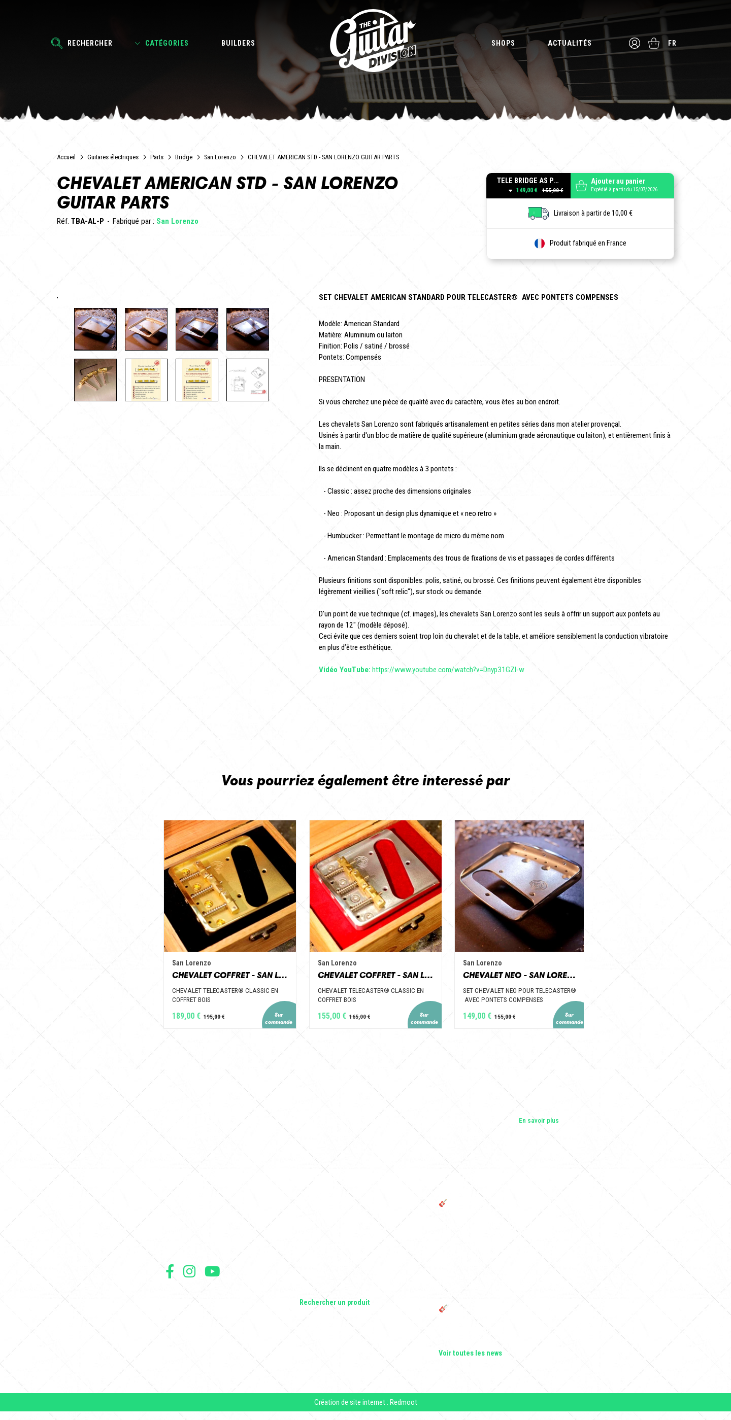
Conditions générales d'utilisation (208, 1301)
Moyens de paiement (191, 1346)
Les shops (180, 1223)
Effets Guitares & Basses (336, 1266)
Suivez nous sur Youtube (212, 1277)
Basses (310, 1237)
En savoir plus (539, 1125)
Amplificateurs (321, 1252)
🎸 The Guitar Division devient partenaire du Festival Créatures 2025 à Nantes (502, 1318)
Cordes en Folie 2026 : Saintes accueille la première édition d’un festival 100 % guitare (501, 1235)
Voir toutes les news (470, 1359)
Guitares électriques (113, 157)
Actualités (569, 43)
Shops (503, 43)
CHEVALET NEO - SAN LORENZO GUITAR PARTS (535, 980)
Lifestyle (312, 1294)
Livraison (177, 1357)
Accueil (66, 157)
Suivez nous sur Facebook (169, 1277)
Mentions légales (187, 1324)
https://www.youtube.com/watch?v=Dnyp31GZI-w (421, 669)
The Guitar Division (365, 41)
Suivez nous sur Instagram (189, 1277)
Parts (156, 157)
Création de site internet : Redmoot (365, 1410)
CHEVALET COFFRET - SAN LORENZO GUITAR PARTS (196, 980)
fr (673, 43)
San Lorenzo (220, 157)
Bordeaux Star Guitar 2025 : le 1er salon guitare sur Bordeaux (495, 1341)
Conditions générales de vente (204, 1313)
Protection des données (195, 1335)
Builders (238, 43)
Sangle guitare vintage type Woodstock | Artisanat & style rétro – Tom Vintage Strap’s (497, 1262)
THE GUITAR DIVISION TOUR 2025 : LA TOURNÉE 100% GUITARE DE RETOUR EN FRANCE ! (496, 1292)
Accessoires (318, 1280)
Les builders (182, 1209)
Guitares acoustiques (331, 1223)
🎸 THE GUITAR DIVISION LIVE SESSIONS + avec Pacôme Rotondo (499, 1213)
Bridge (183, 157)
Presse (175, 1252)
